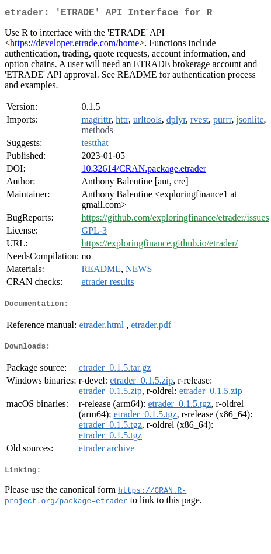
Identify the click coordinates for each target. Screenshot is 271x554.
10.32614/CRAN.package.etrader (143, 171)
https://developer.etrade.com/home (74, 45)
